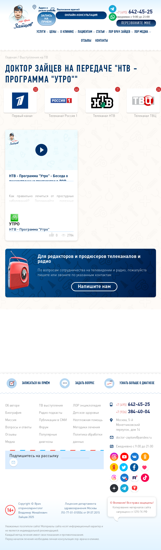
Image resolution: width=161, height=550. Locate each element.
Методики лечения (86, 426)
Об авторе (12, 404)
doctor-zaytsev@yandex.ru (134, 436)
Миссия (10, 419)
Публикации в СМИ (53, 419)
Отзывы (10, 433)
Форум (43, 426)
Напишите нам (94, 286)
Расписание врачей (68, 9)
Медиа (10, 441)
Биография (13, 412)
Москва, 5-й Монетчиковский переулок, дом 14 (128, 424)
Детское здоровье (86, 412)
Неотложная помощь (88, 419)
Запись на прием (46, 18)
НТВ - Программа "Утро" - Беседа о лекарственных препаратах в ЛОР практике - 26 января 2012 (38, 177)
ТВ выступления (51, 404)
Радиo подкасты (50, 412)
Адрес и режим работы (47, 9)
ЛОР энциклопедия (87, 404)
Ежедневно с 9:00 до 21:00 (134, 445)
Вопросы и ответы (18, 426)
